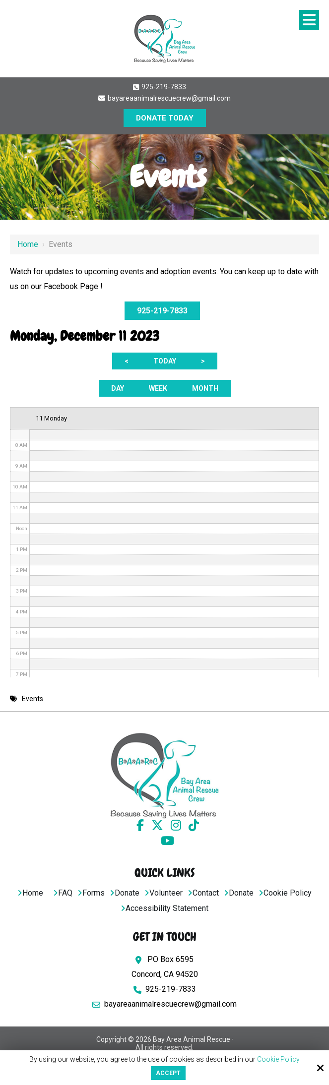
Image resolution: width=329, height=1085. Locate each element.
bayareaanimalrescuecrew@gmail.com (164, 98)
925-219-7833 (159, 87)
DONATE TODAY (165, 118)
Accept (168, 1073)
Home (27, 244)
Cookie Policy (278, 1059)
